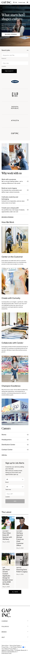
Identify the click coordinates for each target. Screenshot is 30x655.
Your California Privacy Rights (9, 648)
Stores (4, 435)
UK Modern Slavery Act (20, 650)
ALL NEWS (15, 592)
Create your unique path (13, 210)
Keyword (4, 58)
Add (15, 501)
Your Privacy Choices (15, 647)
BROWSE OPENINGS (7, 217)
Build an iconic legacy (13, 190)
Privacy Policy (5, 647)
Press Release (6, 518)
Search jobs (6, 50)
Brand (6, 482)
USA (15, 2)
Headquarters (7, 440)
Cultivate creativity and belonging (13, 200)
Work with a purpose (13, 181)
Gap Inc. (19, 567)
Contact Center (7, 450)
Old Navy (6, 531)
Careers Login (21, 2)
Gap (4, 567)
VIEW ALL (4, 455)
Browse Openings (11, 34)
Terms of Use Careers (15, 645)
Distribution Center (8, 445)
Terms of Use (5, 645)
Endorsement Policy (6, 653)
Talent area (8, 489)
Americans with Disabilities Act (9, 651)
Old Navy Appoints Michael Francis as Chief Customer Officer (20, 539)
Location (4, 66)
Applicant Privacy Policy (7, 650)
